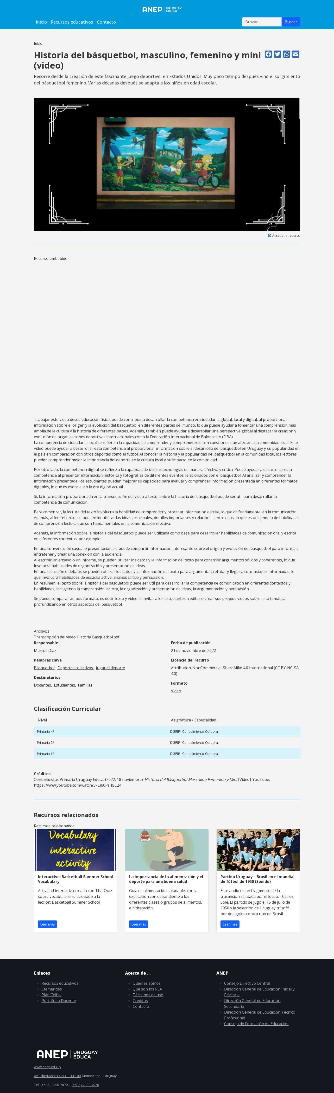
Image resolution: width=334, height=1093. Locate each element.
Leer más (47, 924)
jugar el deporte (110, 667)
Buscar (291, 22)
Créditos (140, 1000)
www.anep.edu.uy (47, 1067)
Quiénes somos (147, 983)
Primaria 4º (45, 731)
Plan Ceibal (52, 994)
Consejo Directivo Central (247, 983)
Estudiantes (64, 685)
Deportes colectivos (75, 667)
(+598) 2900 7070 (85, 1084)
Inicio (41, 22)
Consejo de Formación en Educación (256, 1023)
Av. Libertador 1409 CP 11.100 (57, 1076)
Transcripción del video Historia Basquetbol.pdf (77, 637)
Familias (85, 685)
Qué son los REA (147, 989)
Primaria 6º (45, 753)
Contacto (106, 22)
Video (176, 691)
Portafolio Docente (59, 1000)
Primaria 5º (45, 742)
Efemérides (52, 989)
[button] (167, 164)
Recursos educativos (72, 22)
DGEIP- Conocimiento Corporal (194, 731)
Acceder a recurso (286, 235)
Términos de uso (148, 994)
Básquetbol (44, 667)
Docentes (42, 685)
